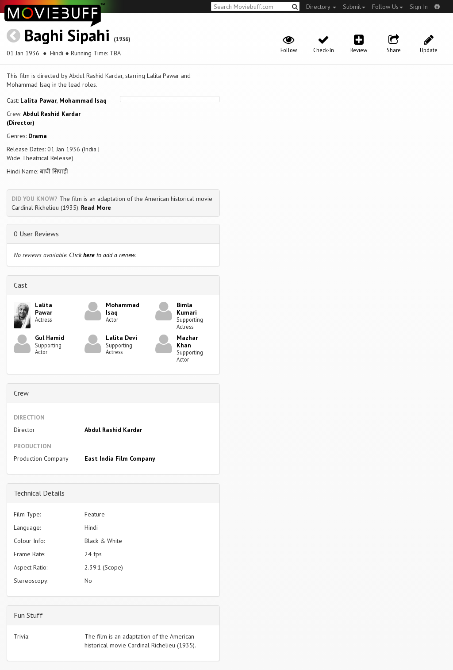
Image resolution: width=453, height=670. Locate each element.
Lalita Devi (121, 338)
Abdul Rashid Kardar (113, 430)
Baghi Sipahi (67, 35)
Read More (96, 208)
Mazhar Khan (187, 341)
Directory (321, 7)
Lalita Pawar (38, 100)
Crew (21, 393)
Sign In (419, 7)
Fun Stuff (28, 615)
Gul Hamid (49, 338)
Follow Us (387, 7)
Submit (354, 7)
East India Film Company (119, 458)
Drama (37, 136)
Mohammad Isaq (83, 100)
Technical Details (39, 493)
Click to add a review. (103, 255)
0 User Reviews (36, 233)
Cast (20, 285)
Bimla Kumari (187, 308)
